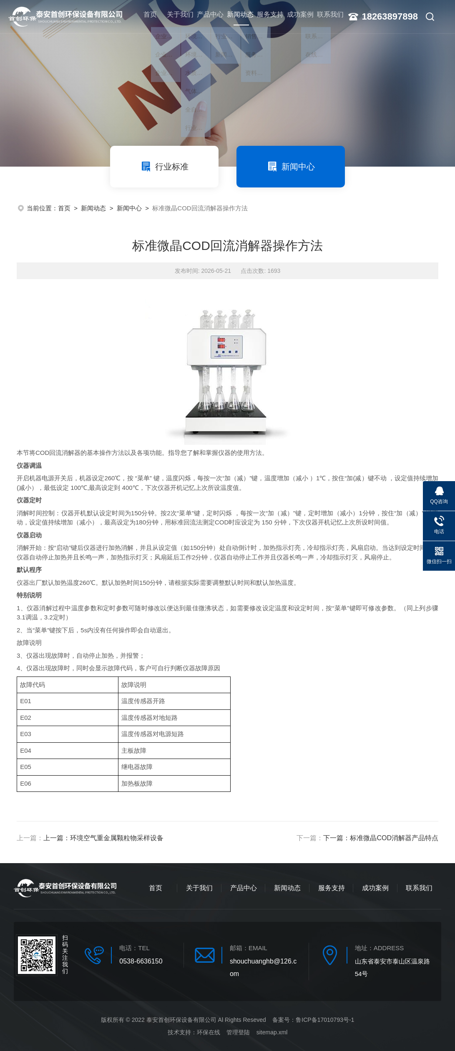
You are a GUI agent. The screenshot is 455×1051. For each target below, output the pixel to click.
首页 (146, 16)
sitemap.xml (272, 1032)
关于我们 (176, 16)
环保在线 (208, 1032)
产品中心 (206, 16)
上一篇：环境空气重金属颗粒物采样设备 (103, 837)
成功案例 (296, 16)
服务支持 (266, 16)
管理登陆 (238, 1032)
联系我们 (326, 16)
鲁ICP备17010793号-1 (325, 1019)
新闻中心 (290, 166)
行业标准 (164, 166)
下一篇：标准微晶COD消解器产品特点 (380, 837)
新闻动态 (236, 21)
